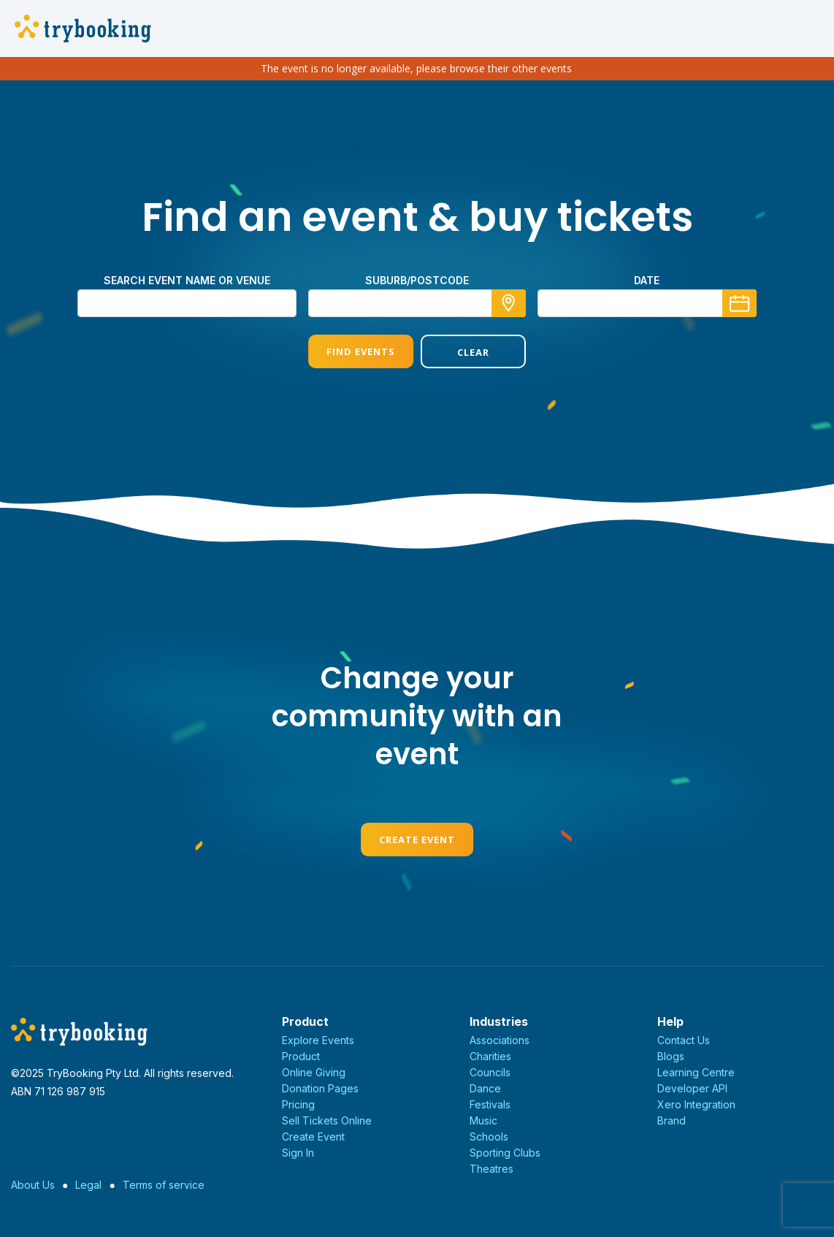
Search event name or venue (187, 280)
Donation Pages (320, 1088)
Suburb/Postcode (417, 280)
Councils (490, 1072)
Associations (499, 1040)
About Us (33, 1185)
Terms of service (163, 1185)
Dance (485, 1088)
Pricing (298, 1104)
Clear (473, 352)
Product (301, 1056)
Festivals (490, 1104)
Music (483, 1120)
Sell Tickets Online (327, 1120)
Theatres (491, 1168)
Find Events (360, 351)
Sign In (298, 1152)
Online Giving (313, 1072)
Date (646, 280)
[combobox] (417, 303)
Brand (671, 1120)
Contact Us (683, 1040)
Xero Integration (696, 1104)
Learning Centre (696, 1072)
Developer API (692, 1088)
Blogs (670, 1056)
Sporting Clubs (505, 1152)
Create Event (417, 839)
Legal (88, 1185)
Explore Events (318, 1040)
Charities (490, 1056)
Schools (489, 1136)
